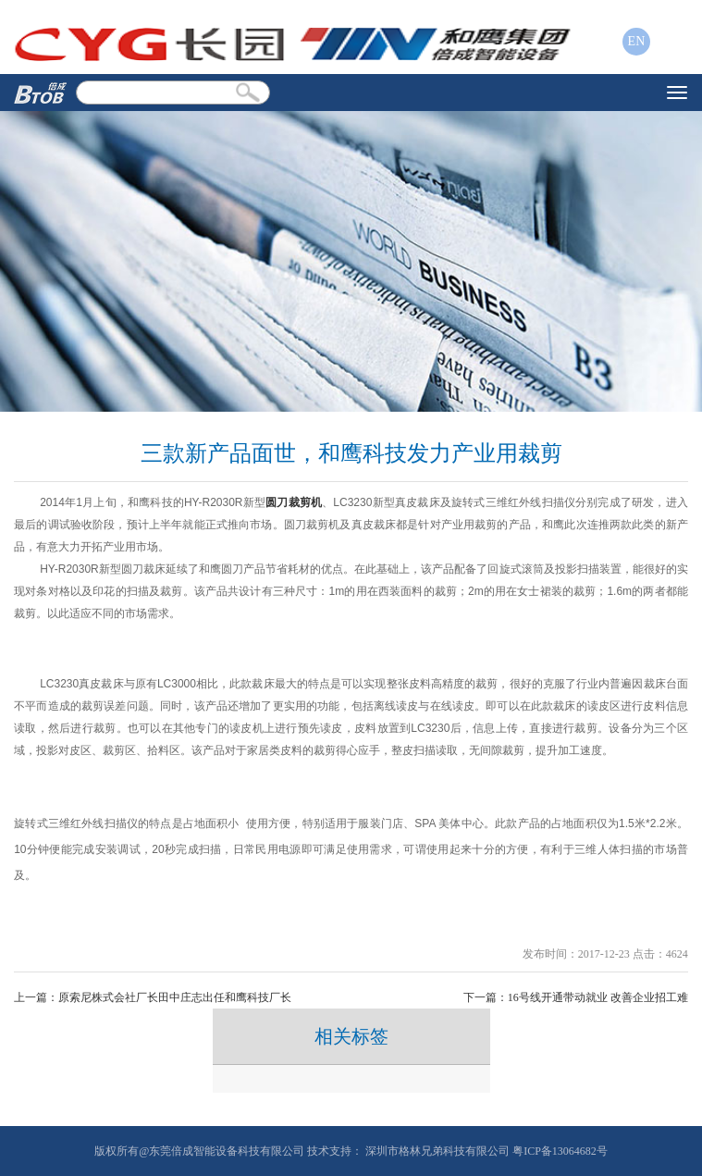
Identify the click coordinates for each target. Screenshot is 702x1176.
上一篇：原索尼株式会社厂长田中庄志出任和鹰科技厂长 (152, 997)
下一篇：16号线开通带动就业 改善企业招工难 (575, 997)
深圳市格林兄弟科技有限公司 (437, 1151)
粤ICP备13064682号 (560, 1151)
